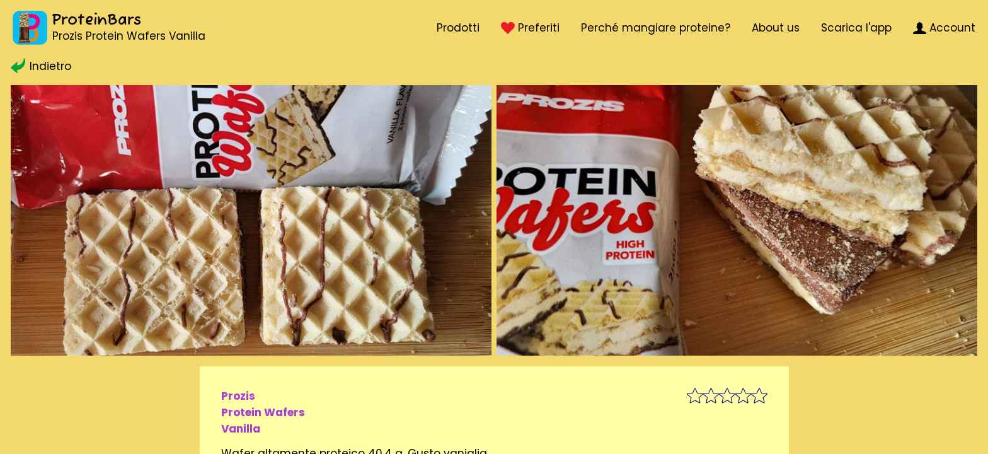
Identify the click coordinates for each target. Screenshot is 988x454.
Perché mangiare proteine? (655, 27)
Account (944, 27)
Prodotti (458, 27)
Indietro (41, 66)
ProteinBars (96, 20)
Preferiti (530, 27)
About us (776, 27)
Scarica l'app (856, 27)
